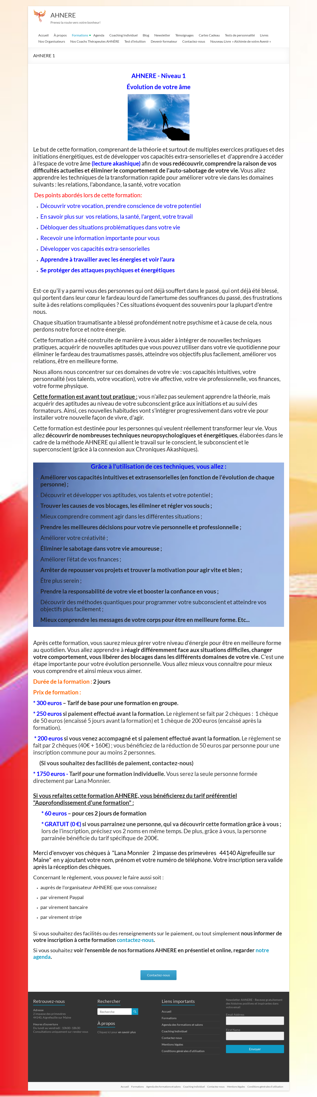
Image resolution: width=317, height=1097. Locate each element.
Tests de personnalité (240, 35)
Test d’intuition (135, 41)
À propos (60, 35)
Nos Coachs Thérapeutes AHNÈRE (94, 41)
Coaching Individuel (123, 35)
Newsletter (162, 35)
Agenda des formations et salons (182, 1025)
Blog (146, 35)
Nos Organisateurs (51, 41)
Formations (80, 35)
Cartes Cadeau (209, 35)
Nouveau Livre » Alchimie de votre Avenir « (240, 41)
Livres (264, 35)
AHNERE (65, 15)
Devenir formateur (164, 41)
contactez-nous (135, 940)
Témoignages (184, 35)
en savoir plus (127, 1032)
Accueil (43, 35)
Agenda (98, 35)
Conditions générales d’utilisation (183, 1051)
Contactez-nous (193, 41)
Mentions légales (172, 1044)
